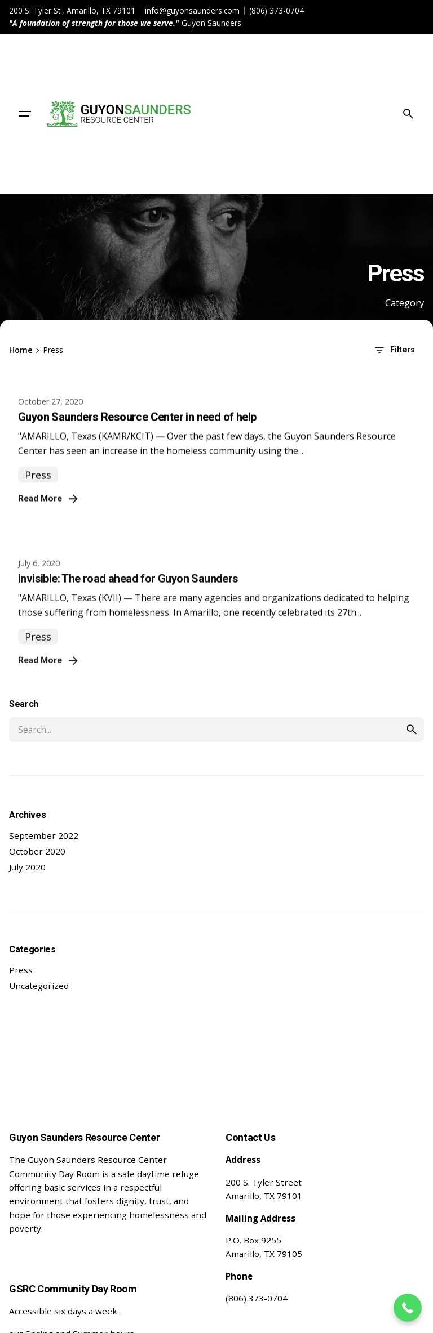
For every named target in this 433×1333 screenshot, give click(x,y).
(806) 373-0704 (276, 10)
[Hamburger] (25, 113)
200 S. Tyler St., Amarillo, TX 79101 (72, 10)
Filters (394, 350)
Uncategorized (39, 985)
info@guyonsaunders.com (192, 10)
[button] (408, 1308)
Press (21, 970)
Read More (49, 514)
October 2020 (37, 851)
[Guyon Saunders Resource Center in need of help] (216, 394)
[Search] (408, 113)
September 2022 (43, 835)
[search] (411, 729)
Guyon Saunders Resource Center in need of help (137, 432)
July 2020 (27, 867)
